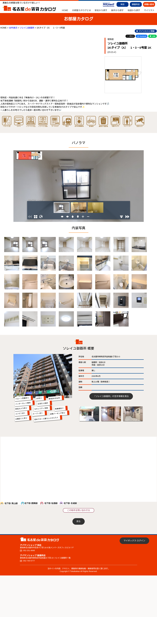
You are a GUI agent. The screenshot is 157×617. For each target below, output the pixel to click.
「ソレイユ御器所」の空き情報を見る (111, 396)
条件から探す (117, 10)
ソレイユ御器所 (27, 28)
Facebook (141, 36)
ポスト (130, 36)
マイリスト (149, 10)
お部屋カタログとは (81, 10)
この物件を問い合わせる (78, 510)
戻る (78, 521)
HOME (65, 10)
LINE (152, 36)
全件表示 (13, 28)
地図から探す (134, 10)
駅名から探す (101, 10)
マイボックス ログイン (134, 541)
